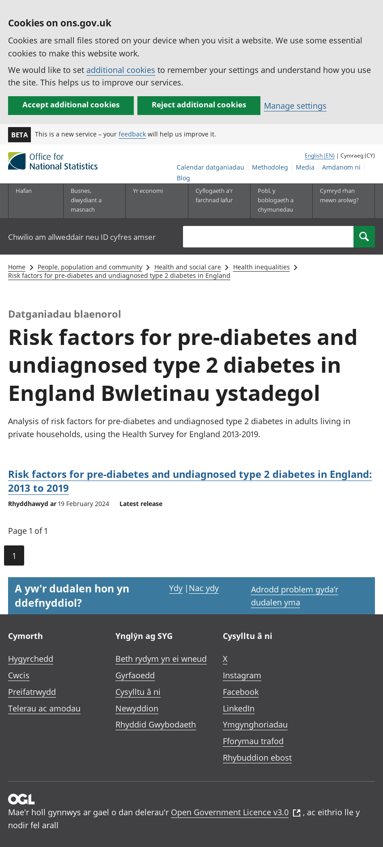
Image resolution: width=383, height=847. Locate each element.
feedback (132, 134)
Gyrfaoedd (135, 675)
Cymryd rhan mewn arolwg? (339, 195)
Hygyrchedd (30, 658)
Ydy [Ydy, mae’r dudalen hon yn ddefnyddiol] (176, 588)
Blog (183, 178)
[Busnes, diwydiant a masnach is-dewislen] (91, 201)
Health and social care (187, 267)
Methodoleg (270, 167)
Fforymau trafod (253, 741)
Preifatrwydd (32, 691)
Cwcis (19, 675)
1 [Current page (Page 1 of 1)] (14, 555)
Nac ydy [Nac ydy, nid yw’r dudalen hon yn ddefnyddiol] (204, 588)
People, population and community (90, 267)
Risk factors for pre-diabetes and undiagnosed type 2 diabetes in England (119, 275)
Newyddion (136, 708)
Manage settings (295, 105)
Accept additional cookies (70, 104)
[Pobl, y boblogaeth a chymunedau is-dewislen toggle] (278, 201)
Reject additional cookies (199, 104)
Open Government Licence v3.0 (236, 812)
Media (305, 167)
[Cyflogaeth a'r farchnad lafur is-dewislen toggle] (216, 201)
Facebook (241, 691)
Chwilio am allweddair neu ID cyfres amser (82, 237)
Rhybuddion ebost (257, 757)
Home (17, 267)
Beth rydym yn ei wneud (161, 658)
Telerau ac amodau (44, 708)
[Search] (364, 236)
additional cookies (120, 69)
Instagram (242, 675)
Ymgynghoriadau (255, 724)
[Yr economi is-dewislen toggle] (154, 201)
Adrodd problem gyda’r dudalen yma (294, 596)
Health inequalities (261, 267)
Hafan (24, 191)
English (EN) (320, 155)
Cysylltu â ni (138, 691)
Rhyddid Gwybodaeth (155, 724)
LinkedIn (239, 708)
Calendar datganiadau (210, 167)
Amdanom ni (341, 167)
